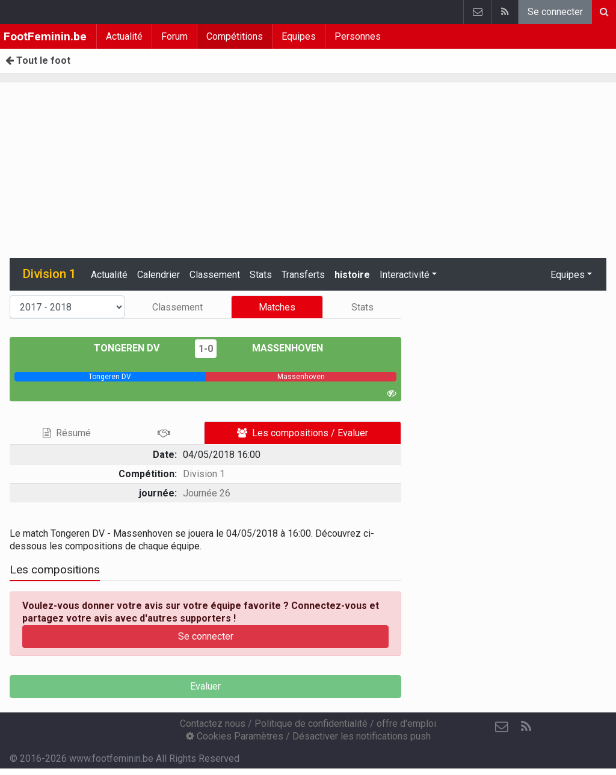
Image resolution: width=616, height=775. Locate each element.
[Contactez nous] (502, 727)
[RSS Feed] (526, 727)
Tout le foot (37, 60)
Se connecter (555, 11)
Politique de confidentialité (311, 723)
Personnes (357, 36)
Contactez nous (212, 723)
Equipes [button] (567, 274)
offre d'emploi (406, 723)
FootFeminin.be (45, 36)
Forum (174, 36)
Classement (214, 274)
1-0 (206, 348)
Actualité (124, 36)
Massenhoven (279, 348)
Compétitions (234, 36)
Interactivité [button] (405, 274)
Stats (261, 274)
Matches (277, 307)
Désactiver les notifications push (361, 736)
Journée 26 (206, 493)
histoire (352, 274)
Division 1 (204, 474)
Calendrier (158, 274)
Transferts (303, 274)
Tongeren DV (135, 348)
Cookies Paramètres (234, 736)
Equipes (299, 36)
